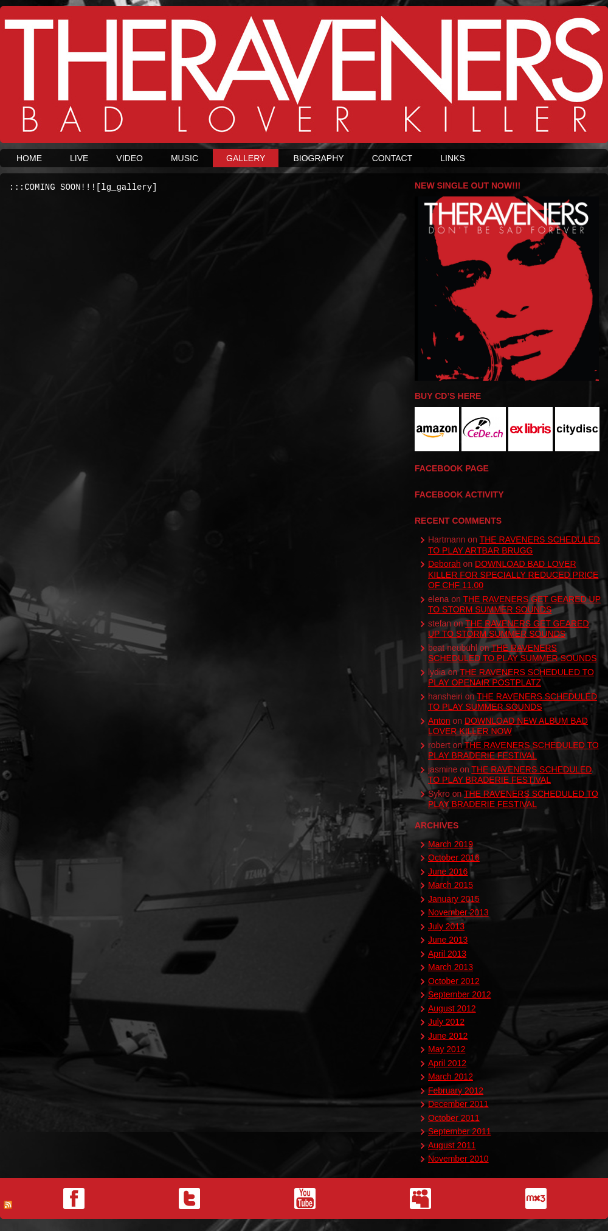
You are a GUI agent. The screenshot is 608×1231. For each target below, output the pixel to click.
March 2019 (450, 844)
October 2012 (454, 981)
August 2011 (452, 1145)
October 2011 (454, 1118)
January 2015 (454, 899)
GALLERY (245, 158)
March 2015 (450, 885)
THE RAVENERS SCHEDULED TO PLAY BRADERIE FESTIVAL (513, 750)
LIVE (79, 158)
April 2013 (447, 954)
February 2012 (455, 1090)
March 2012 (450, 1076)
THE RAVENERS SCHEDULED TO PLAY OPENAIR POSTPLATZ (511, 677)
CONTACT (392, 158)
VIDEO (129, 158)
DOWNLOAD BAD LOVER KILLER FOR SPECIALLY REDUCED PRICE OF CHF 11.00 (513, 574)
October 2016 (454, 857)
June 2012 (448, 1036)
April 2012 (447, 1063)
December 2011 (458, 1104)
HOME (29, 158)
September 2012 (459, 994)
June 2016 (448, 871)
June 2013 (448, 940)
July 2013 (446, 926)
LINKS (452, 158)
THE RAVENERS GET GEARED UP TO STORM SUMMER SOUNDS (514, 604)
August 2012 (452, 1008)
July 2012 (446, 1022)
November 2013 (458, 912)
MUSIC (184, 158)
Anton (439, 721)
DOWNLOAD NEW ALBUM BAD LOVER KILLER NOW (508, 726)
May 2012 (446, 1049)
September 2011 (459, 1131)
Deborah (444, 564)
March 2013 (450, 967)
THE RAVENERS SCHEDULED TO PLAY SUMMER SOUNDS (512, 653)
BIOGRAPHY (318, 158)
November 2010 (458, 1158)
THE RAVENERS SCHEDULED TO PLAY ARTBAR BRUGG (514, 545)
